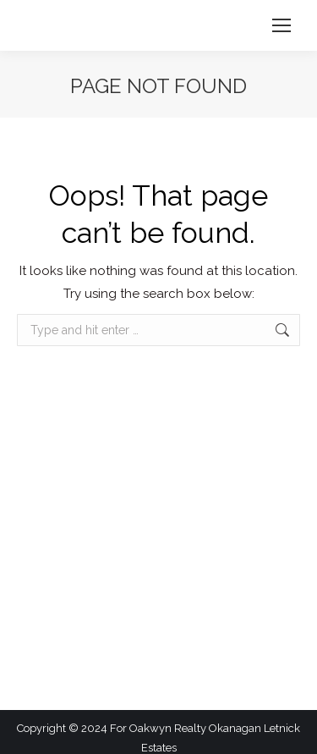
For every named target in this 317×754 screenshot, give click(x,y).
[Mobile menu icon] (281, 25)
